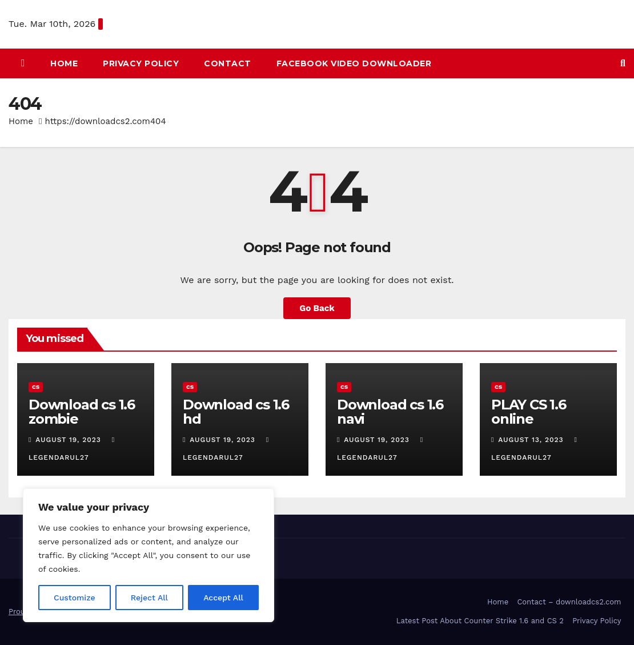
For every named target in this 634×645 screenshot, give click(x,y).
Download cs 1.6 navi (390, 411)
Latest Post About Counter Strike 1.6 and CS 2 (480, 620)
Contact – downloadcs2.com (569, 602)
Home (21, 121)
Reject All (149, 597)
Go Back (317, 308)
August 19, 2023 (69, 440)
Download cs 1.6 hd (236, 411)
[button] (622, 63)
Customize (74, 597)
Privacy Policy (141, 63)
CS (35, 387)
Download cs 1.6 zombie (82, 411)
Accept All (223, 597)
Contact (227, 63)
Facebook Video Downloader (354, 63)
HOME (64, 63)
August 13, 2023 (532, 440)
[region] (148, 555)
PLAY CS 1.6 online (528, 411)
